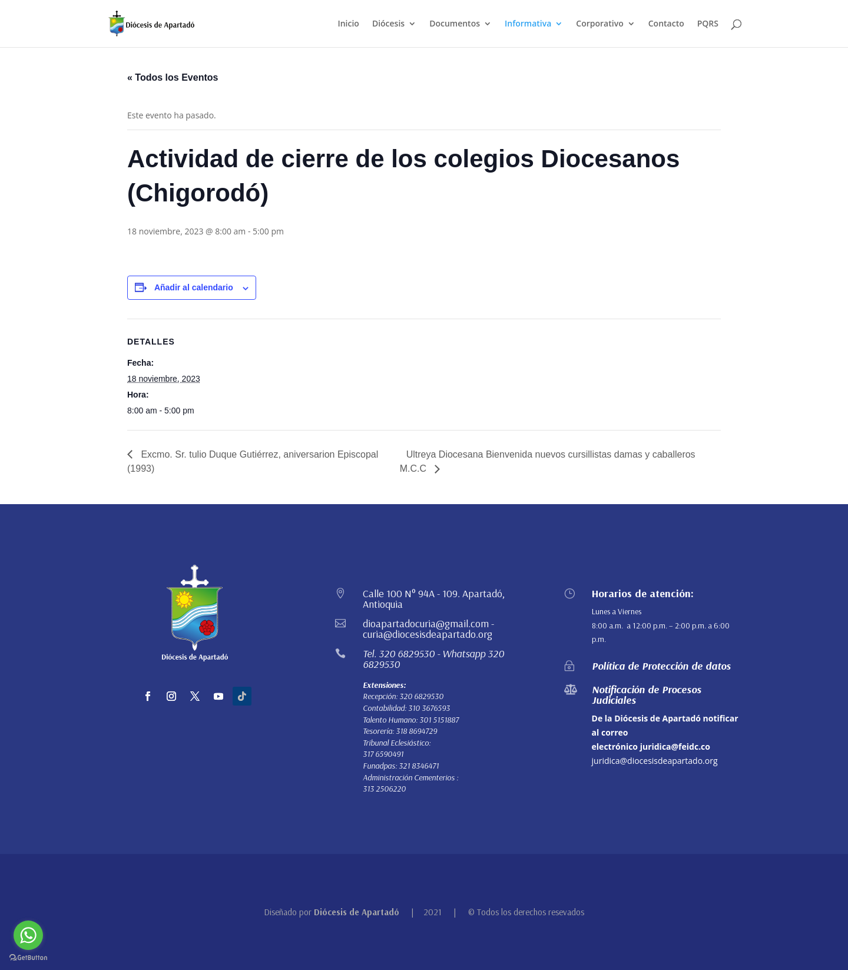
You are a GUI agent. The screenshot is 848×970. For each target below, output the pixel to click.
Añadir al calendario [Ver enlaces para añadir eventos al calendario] (193, 287)
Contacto (666, 24)
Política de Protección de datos (661, 666)
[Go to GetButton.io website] (28, 958)
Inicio (348, 24)
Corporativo (599, 24)
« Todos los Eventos (172, 77)
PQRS (707, 24)
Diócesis (388, 24)
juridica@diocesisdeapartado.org (655, 760)
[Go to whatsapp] (28, 935)
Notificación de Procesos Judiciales (646, 695)
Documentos (454, 24)
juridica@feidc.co (675, 746)
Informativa (528, 24)
